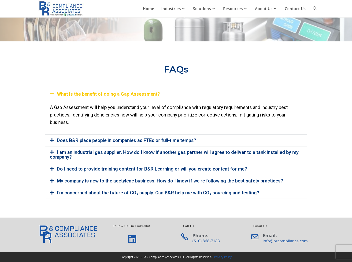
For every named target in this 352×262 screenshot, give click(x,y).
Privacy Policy (223, 257)
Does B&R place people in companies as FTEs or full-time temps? (126, 140)
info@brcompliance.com (285, 241)
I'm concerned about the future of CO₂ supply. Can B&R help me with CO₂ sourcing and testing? (158, 193)
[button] (176, 94)
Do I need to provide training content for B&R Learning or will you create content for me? (152, 169)
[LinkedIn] (132, 238)
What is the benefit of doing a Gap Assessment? (108, 94)
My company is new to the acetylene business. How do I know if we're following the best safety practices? (170, 181)
